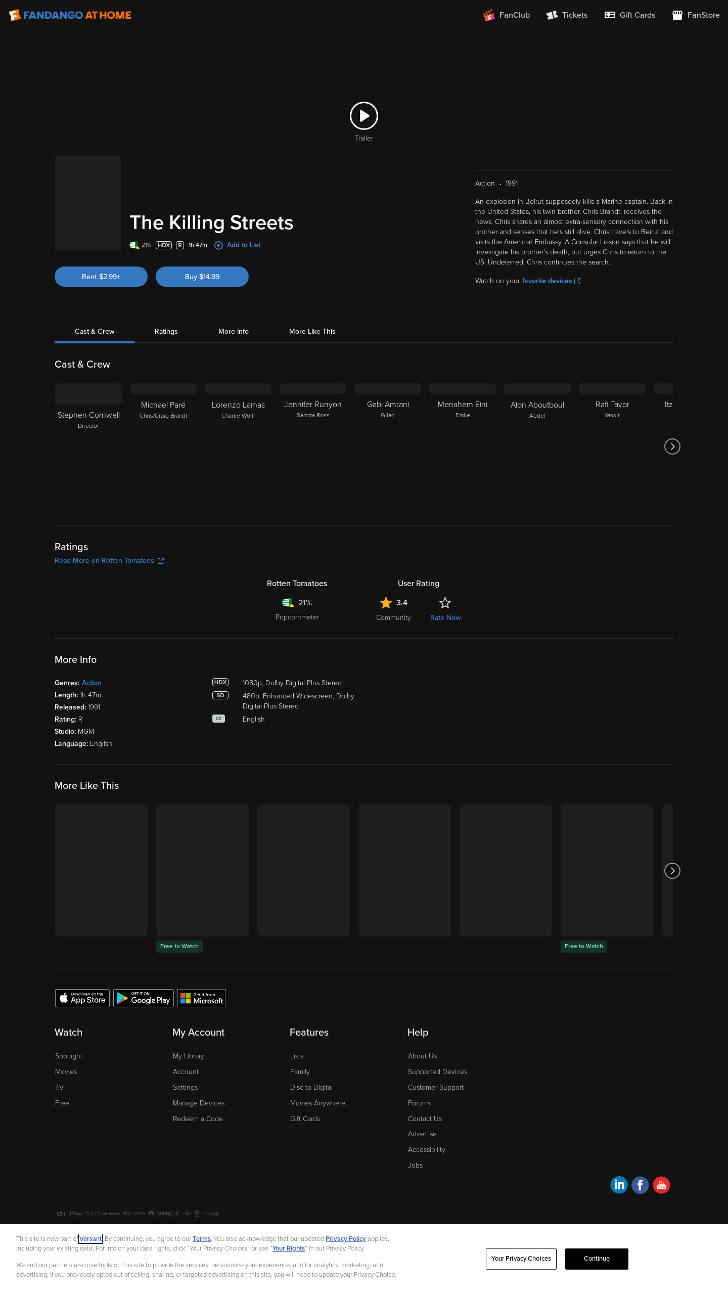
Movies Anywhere (317, 1103)
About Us (422, 1056)
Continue (597, 1259)
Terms (202, 1239)
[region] (364, 1258)
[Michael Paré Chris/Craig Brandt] (163, 446)
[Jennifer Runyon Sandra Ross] (313, 446)
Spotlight (68, 1056)
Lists (296, 1056)
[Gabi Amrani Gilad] (388, 446)
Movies (66, 1071)
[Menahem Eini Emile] (462, 446)
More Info (233, 331)
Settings (185, 1087)
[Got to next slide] (672, 446)
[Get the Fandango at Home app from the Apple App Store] (82, 998)
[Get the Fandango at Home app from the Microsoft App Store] (201, 998)
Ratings (166, 331)
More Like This (312, 331)
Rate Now (445, 617)
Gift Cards (305, 1119)
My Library (188, 1056)
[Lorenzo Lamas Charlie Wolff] (238, 446)
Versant (90, 1239)
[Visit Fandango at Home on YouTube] (661, 1186)
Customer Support (436, 1087)
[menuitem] (629, 15)
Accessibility (426, 1149)
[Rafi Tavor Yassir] (612, 446)
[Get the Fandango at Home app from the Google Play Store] (143, 998)
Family (300, 1071)
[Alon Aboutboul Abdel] (537, 446)
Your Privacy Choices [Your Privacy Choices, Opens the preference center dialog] (521, 1259)
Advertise (422, 1134)
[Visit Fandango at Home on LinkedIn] (619, 1186)
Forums (419, 1103)
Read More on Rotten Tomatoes (109, 560)
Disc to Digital (311, 1087)
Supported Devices (437, 1071)
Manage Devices (198, 1103)
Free (62, 1103)
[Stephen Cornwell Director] (88, 446)
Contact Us (425, 1119)
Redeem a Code (198, 1119)
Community (393, 617)
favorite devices (551, 281)
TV (59, 1087)
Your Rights (288, 1248)
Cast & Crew (94, 331)
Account (186, 1071)
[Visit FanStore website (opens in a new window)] (695, 15)
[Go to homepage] (70, 15)
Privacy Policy (346, 1239)
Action (92, 683)
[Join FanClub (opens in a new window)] (506, 15)
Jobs (415, 1165)
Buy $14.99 (202, 277)
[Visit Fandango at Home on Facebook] (640, 1186)
